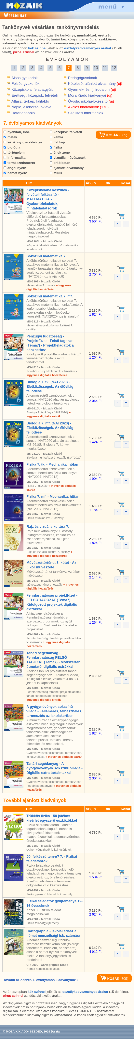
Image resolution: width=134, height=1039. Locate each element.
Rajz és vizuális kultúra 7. (47, 527)
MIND (56, 173)
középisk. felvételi (66, 132)
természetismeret (19, 163)
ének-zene (60, 152)
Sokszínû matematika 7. (46, 256)
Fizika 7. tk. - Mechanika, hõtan (52, 464)
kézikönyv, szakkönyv (23, 142)
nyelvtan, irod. (17, 132)
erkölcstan (60, 163)
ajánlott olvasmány (67, 168)
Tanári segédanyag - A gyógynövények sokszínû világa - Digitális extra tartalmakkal (54, 768)
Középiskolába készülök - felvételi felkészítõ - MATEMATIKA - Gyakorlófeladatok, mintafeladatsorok (47, 199)
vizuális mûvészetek (68, 158)
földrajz (57, 142)
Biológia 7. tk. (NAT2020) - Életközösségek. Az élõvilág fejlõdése (49, 386)
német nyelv (15, 173)
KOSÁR (108, 135)
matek (10, 137)
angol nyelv (15, 168)
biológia (12, 147)
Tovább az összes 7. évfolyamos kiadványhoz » (40, 980)
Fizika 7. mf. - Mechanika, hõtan (52, 497)
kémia (56, 137)
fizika (56, 147)
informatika (14, 158)
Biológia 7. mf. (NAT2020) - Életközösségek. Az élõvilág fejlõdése (49, 427)
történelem (14, 152)
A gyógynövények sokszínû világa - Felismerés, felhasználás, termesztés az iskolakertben (54, 711)
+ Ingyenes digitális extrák (63, 756)
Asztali (56, 1031)
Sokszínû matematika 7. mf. (49, 296)
